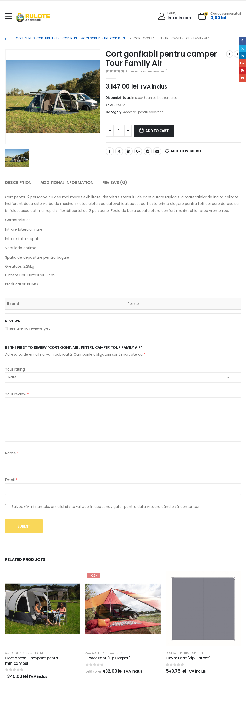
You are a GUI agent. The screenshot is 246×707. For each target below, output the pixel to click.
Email (157, 151)
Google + (138, 151)
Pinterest (148, 151)
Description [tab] (18, 183)
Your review (17, 394)
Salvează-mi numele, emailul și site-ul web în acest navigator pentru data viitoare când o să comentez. (106, 506)
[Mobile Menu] (9, 16)
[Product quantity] (119, 131)
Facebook (110, 151)
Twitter (119, 151)
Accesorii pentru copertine (143, 112)
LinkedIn (129, 151)
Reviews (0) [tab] (114, 183)
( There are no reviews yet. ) (147, 71)
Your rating (15, 369)
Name (12, 453)
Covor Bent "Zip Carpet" (107, 658)
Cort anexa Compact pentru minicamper (32, 660)
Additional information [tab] (66, 183)
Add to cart (157, 130)
